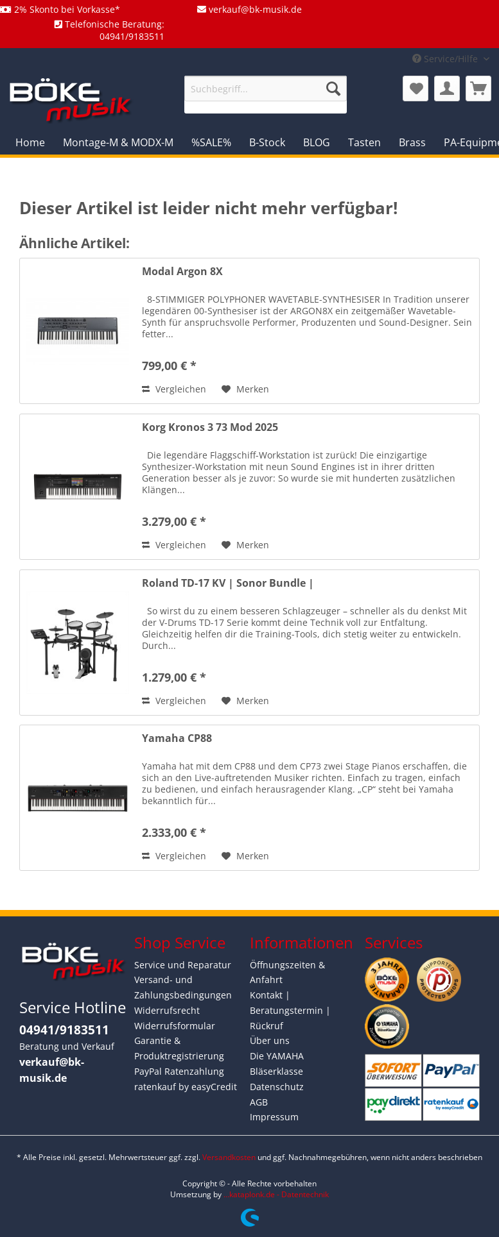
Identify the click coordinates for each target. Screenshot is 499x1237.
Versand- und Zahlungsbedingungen (183, 987)
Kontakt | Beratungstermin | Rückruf (290, 1010)
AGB (259, 1102)
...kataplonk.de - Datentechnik (276, 1194)
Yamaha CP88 (177, 738)
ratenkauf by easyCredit (185, 1087)
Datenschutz (277, 1087)
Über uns (270, 1040)
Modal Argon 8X (182, 271)
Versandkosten (229, 1157)
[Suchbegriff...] (265, 88)
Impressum (274, 1117)
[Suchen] (333, 88)
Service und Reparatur (182, 965)
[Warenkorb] (478, 88)
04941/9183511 (64, 1030)
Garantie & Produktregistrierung (179, 1048)
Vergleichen (174, 389)
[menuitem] (265, 95)
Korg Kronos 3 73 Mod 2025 (210, 427)
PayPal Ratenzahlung (179, 1071)
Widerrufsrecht (167, 1010)
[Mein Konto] (447, 88)
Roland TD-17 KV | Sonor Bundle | (228, 583)
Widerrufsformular (174, 1026)
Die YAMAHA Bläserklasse (277, 1063)
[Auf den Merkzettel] (245, 389)
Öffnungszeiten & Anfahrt (287, 972)
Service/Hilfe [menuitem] (446, 59)
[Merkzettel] (415, 88)
